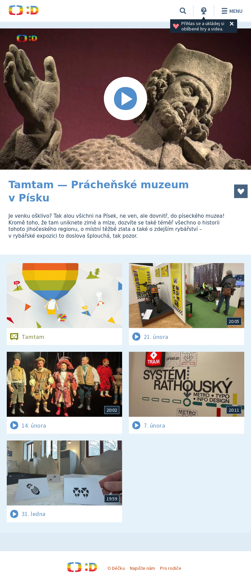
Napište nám (142, 568)
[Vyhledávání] (183, 11)
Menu (231, 11)
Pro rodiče (170, 568)
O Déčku (116, 568)
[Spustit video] (125, 99)
